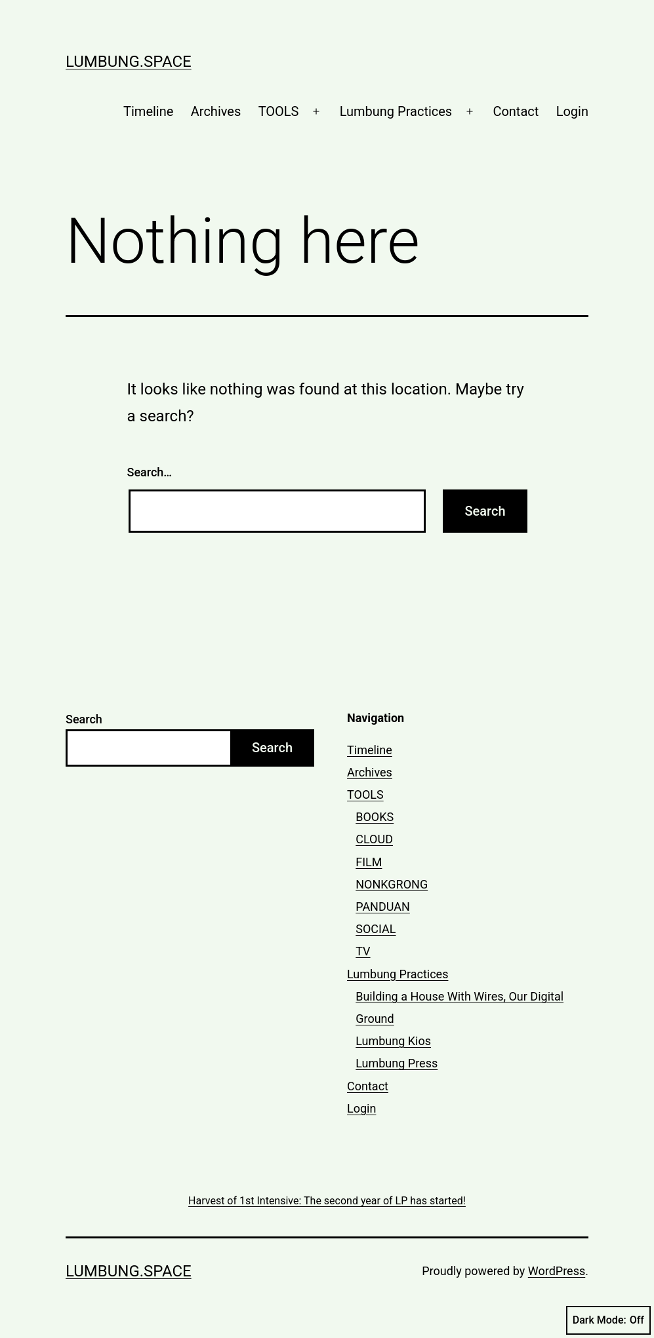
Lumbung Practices (396, 111)
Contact (516, 111)
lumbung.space (129, 61)
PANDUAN (383, 906)
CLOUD (374, 839)
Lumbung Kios (393, 1041)
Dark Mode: (608, 1320)
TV (363, 951)
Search (84, 719)
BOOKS (375, 817)
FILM (369, 862)
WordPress (556, 1271)
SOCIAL (376, 929)
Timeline (148, 111)
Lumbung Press (397, 1063)
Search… (150, 472)
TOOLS (278, 111)
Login (572, 111)
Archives (216, 111)
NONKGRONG (392, 884)
